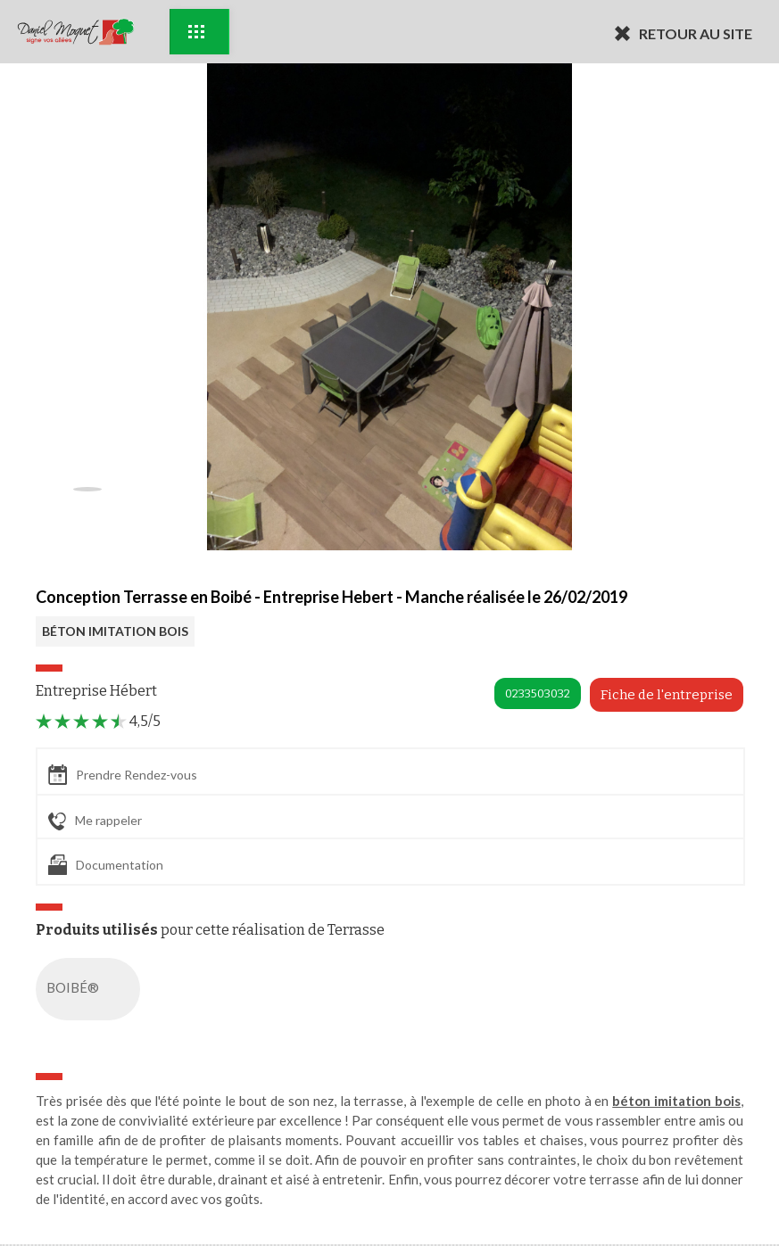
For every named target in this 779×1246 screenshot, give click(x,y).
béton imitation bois (676, 1101)
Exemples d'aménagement (196, 31)
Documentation (105, 864)
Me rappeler (95, 821)
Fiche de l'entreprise (667, 695)
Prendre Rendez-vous (122, 774)
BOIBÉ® (91, 989)
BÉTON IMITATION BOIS (115, 631)
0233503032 (537, 693)
